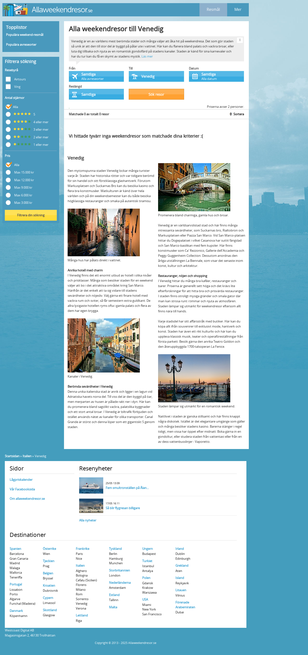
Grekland (181, 565)
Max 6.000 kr (19, 195)
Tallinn (113, 600)
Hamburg (116, 558)
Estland (114, 595)
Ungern (147, 548)
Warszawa (149, 592)
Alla (12, 106)
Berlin (113, 554)
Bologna (82, 575)
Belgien (48, 573)
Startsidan (12, 456)
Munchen (116, 563)
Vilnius (180, 595)
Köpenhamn (18, 616)
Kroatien (49, 585)
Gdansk (147, 583)
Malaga (15, 568)
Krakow (147, 587)
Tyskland (115, 548)
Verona (81, 608)
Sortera (236, 114)
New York (149, 609)
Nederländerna (120, 582)
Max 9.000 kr (19, 187)
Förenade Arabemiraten (185, 604)
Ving (13, 86)
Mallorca (16, 572)
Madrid (15, 563)
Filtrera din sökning (31, 215)
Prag (46, 566)
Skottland (50, 610)
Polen (146, 578)
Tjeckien (48, 561)
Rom (79, 594)
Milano (81, 589)
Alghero (81, 571)
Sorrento (82, 599)
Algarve (15, 599)
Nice (79, 558)
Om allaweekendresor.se (27, 498)
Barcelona (17, 554)
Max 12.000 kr (20, 179)
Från (72, 68)
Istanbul (148, 566)
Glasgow (49, 615)
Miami (146, 605)
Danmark (16, 611)
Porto (14, 594)
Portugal (16, 584)
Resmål (213, 9)
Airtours (16, 79)
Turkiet (147, 561)
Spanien (15, 548)
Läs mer (147, 56)
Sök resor (156, 94)
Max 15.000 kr (20, 172)
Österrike (49, 548)
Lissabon (16, 589)
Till (131, 68)
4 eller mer (27, 121)
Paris (79, 554)
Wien (46, 554)
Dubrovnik (50, 590)
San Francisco (152, 614)
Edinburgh (182, 558)
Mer (238, 9)
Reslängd (75, 86)
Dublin (180, 554)
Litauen (180, 590)
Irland (179, 548)
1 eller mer (27, 144)
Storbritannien (119, 570)
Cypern (48, 598)
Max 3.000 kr (19, 202)
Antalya (147, 571)
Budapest (149, 554)
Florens (81, 585)
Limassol (49, 603)
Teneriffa (16, 577)
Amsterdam (117, 587)
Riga (79, 620)
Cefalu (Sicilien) (86, 580)
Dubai (179, 612)
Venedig (81, 603)
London (114, 575)
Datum (194, 68)
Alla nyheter (87, 520)
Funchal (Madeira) (22, 603)
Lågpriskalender (21, 479)
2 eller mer (27, 137)
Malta (113, 607)
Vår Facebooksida (22, 489)
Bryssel (48, 578)
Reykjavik (182, 583)
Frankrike (82, 548)
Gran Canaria (19, 558)
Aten (178, 571)
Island (179, 578)
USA (145, 599)
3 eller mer (27, 129)
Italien (27, 456)
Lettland (82, 615)
